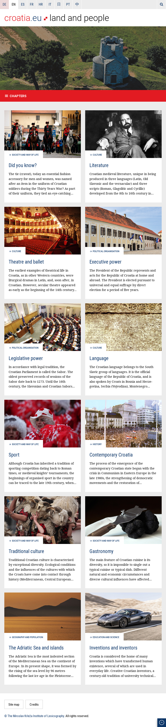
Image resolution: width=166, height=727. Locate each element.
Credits (34, 704)
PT (68, 4)
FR (32, 4)
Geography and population (27, 637)
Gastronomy (101, 551)
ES (22, 4)
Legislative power (26, 358)
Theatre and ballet (26, 261)
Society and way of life (25, 154)
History (97, 444)
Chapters (18, 96)
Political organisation (106, 251)
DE (4, 4)
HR (41, 4)
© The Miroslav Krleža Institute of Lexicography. (34, 716)
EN (14, 4)
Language (99, 358)
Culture (97, 154)
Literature (99, 165)
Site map (13, 704)
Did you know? (23, 165)
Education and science (106, 637)
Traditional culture (26, 551)
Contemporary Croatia (111, 454)
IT (50, 4)
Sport (14, 454)
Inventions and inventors (113, 647)
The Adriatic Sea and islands (36, 647)
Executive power (105, 261)
